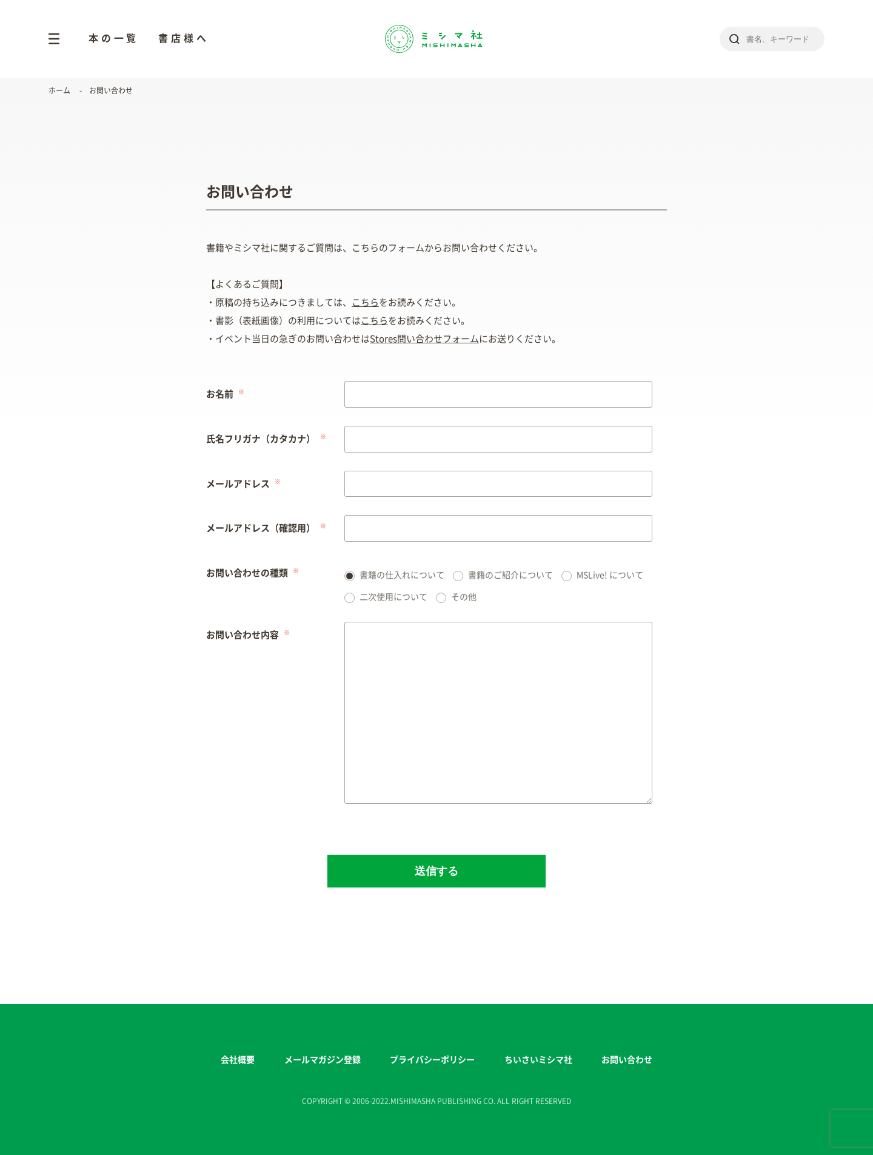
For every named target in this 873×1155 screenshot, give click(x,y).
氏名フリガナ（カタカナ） (260, 438)
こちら (365, 302)
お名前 (219, 394)
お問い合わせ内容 (242, 634)
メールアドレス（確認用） (260, 528)
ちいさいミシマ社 (538, 1060)
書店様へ (183, 38)
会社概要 (238, 1060)
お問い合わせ (626, 1060)
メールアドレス (238, 483)
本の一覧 (114, 38)
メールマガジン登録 (322, 1060)
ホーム (59, 90)
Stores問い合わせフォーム (424, 338)
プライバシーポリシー (432, 1060)
